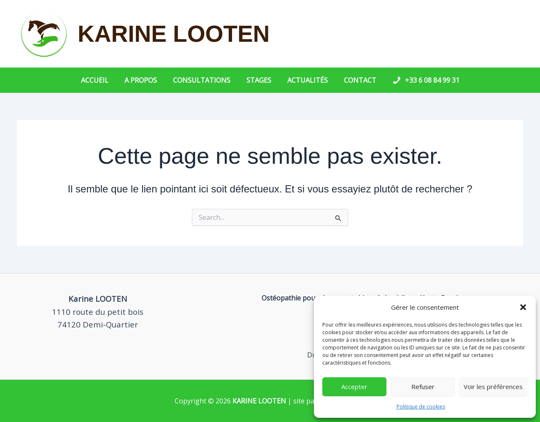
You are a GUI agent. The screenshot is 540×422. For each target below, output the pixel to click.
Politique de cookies (421, 406)
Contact (355, 80)
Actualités (305, 80)
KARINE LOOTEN (174, 34)
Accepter (354, 386)
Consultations (204, 80)
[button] (523, 307)
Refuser (423, 386)
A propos (146, 80)
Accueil (102, 80)
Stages (258, 80)
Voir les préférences (493, 386)
